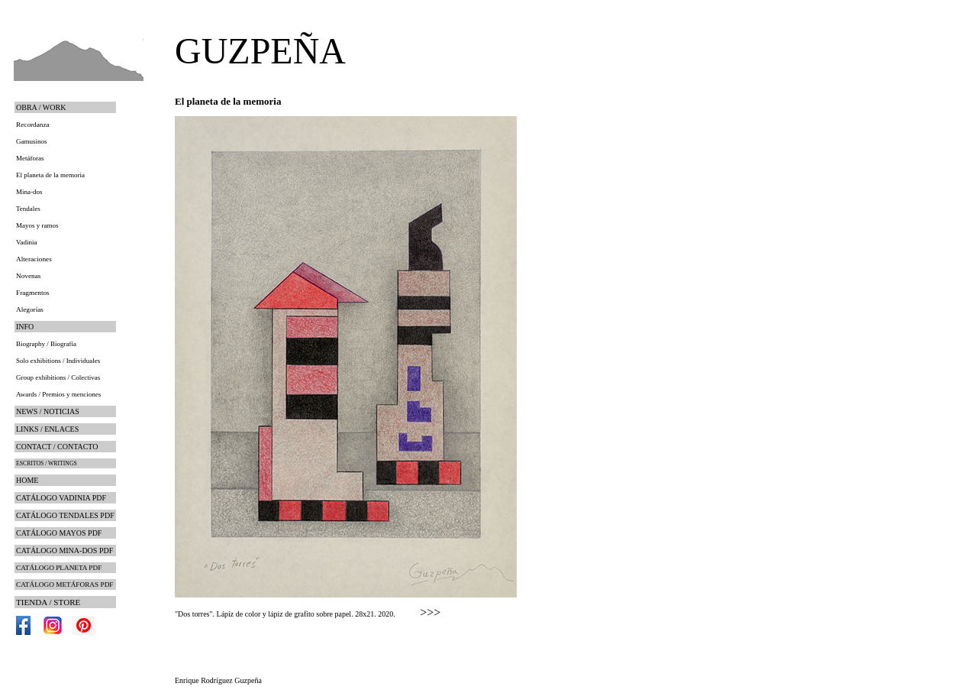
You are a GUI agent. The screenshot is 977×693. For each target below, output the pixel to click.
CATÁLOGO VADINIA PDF (61, 498)
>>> (430, 612)
